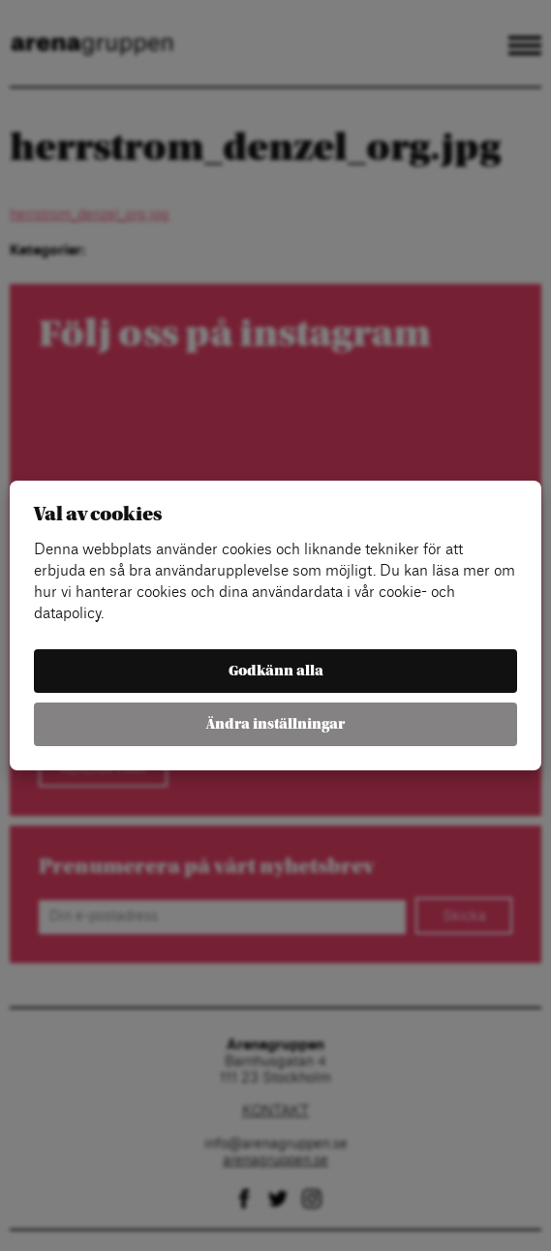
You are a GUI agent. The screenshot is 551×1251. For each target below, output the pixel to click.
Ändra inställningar (275, 724)
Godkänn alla (276, 671)
